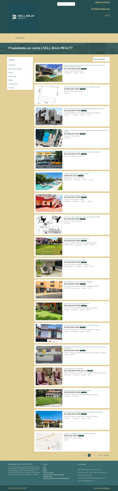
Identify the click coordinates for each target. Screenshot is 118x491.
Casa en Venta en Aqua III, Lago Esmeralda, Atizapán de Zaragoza (84, 109)
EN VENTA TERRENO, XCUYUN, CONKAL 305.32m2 (80, 434)
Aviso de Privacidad (41, 36)
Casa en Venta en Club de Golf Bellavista (76, 304)
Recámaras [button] (20, 76)
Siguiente (106, 455)
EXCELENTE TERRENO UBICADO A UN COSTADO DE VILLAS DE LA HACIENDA (85, 347)
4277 (100, 455)
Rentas (29, 36)
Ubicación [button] (20, 65)
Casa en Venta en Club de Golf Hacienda (76, 239)
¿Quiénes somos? (85, 36)
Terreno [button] (20, 88)
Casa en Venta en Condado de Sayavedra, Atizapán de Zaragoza (83, 412)
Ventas (20, 36)
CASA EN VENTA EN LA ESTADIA (74, 260)
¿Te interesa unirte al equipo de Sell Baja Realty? (25, 40)
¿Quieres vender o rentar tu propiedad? (63, 36)
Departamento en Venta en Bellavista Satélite (78, 282)
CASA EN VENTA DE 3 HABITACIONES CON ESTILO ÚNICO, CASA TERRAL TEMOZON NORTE (84, 66)
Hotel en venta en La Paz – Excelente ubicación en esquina (82, 152)
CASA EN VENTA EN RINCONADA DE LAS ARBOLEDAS (81, 325)
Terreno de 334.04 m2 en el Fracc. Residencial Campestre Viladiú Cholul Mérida (86, 131)
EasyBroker (106, 488)
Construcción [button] (20, 84)
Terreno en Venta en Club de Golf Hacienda (77, 390)
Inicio (12, 36)
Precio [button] (20, 73)
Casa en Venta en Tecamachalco (74, 369)
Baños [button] (20, 80)
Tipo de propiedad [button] (20, 69)
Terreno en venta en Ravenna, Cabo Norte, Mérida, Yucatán (82, 87)
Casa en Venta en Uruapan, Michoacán (75, 195)
